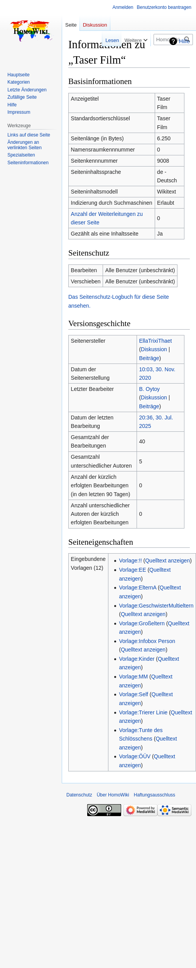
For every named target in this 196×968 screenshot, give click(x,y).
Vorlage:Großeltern (141, 623)
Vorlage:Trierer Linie (143, 712)
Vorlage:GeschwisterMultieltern (156, 606)
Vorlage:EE (132, 570)
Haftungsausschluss (154, 795)
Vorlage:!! (130, 560)
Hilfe (184, 41)
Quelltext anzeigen (167, 560)
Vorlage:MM (133, 676)
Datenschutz (79, 795)
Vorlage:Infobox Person (147, 641)
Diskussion (154, 349)
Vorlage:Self (133, 694)
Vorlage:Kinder (136, 659)
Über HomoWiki (113, 795)
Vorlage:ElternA (137, 587)
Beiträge (149, 358)
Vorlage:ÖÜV (134, 756)
